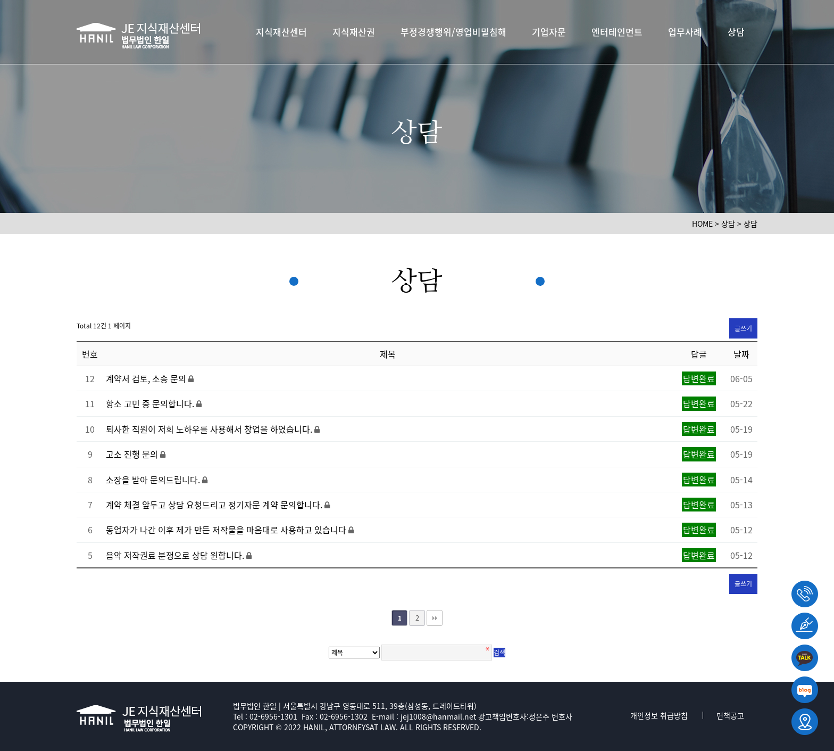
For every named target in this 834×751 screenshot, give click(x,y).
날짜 (741, 354)
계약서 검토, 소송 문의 (147, 378)
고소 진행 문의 (133, 454)
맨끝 (435, 618)
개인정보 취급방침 (659, 715)
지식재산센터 (281, 31)
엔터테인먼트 (617, 31)
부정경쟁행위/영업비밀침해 (453, 31)
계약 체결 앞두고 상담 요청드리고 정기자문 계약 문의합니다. (215, 504)
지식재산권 (353, 31)
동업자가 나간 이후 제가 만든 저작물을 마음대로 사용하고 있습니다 (227, 529)
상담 (736, 31)
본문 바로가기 (0, 0)
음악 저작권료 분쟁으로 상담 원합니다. (176, 555)
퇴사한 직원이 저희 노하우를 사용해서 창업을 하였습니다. (210, 429)
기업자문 (549, 31)
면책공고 (730, 715)
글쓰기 (743, 328)
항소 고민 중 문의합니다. (151, 403)
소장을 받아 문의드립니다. (154, 479)
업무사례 (685, 31)
